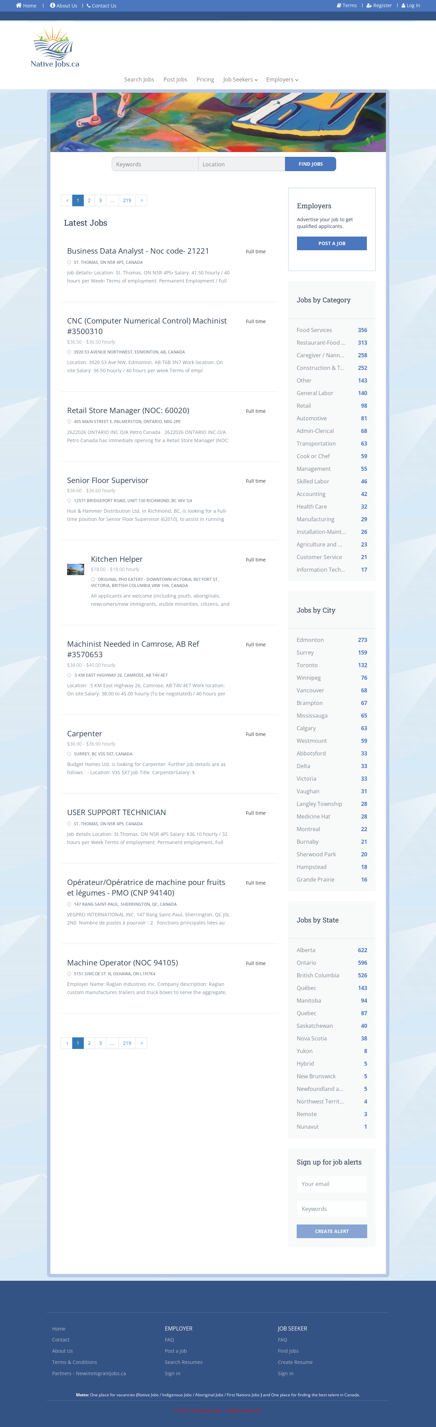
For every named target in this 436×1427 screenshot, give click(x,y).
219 (127, 200)
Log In (411, 5)
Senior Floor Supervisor (108, 480)
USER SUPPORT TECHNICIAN (116, 812)
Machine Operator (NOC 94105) (122, 962)
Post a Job (331, 243)
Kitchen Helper (117, 559)
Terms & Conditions (74, 1362)
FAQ (169, 1339)
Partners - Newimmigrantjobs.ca (89, 1373)
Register (379, 5)
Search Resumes (184, 1362)
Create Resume (295, 1362)
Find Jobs (311, 164)
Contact (60, 1339)
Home (26, 5)
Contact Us (101, 5)
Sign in (173, 1373)
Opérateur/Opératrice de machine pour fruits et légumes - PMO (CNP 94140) (146, 887)
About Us (63, 5)
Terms (347, 5)
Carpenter (84, 733)
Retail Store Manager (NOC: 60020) (128, 410)
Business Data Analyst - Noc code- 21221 (138, 250)
